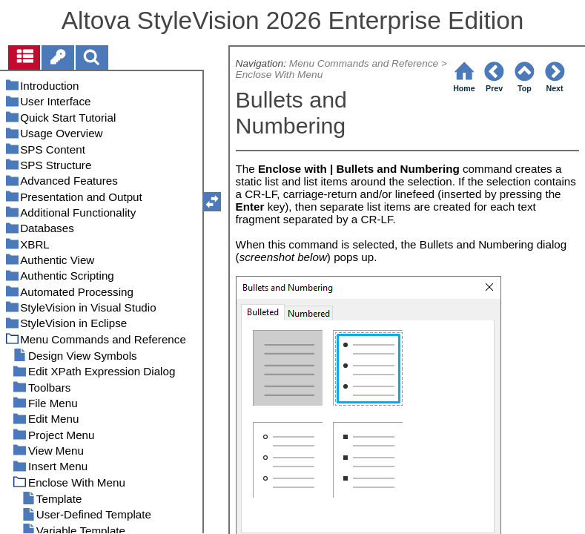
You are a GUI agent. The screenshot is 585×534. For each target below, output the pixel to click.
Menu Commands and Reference (363, 63)
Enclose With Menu (279, 74)
